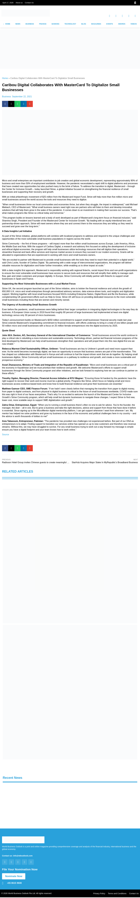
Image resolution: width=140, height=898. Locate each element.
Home (5, 78)
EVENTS (109, 24)
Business (6, 96)
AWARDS (121, 24)
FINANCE (42, 24)
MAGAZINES (96, 24)
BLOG (83, 24)
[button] (5, 104)
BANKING (55, 24)
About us (19, 3)
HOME (6, 24)
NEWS (17, 24)
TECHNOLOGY (70, 24)
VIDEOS (134, 24)
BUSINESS (30, 24)
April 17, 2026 (7, 3)
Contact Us (29, 3)
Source (5, 434)
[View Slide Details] (70, 556)
